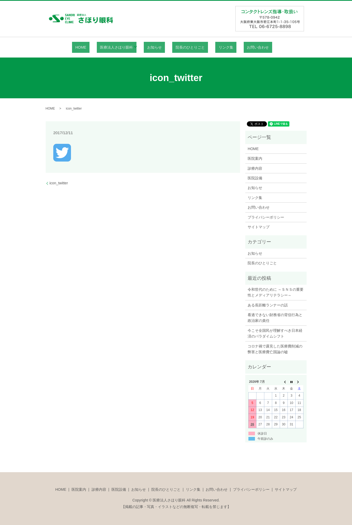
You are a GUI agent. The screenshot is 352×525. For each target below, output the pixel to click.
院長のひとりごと (188, 47)
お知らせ (159, 47)
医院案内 (255, 158)
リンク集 (218, 47)
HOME (95, 47)
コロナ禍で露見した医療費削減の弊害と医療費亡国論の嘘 (275, 349)
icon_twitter (59, 183)
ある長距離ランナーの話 (268, 305)
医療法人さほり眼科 (124, 47)
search (262, 47)
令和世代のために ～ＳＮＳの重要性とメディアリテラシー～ (275, 292)
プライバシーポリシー (266, 217)
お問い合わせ (243, 47)
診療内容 (255, 168)
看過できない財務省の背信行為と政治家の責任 (275, 318)
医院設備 (255, 178)
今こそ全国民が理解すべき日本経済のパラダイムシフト (275, 333)
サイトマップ (259, 227)
